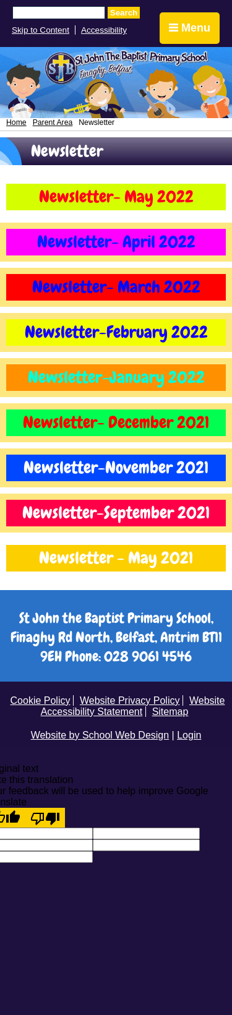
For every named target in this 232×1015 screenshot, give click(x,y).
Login (189, 735)
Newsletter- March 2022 (116, 287)
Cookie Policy (41, 700)
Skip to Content (40, 30)
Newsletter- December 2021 (116, 422)
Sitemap (170, 711)
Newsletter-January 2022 (116, 377)
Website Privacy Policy (130, 700)
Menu (189, 28)
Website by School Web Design (100, 735)
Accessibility (104, 30)
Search (123, 12)
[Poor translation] (45, 818)
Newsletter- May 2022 (116, 196)
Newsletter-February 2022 (116, 332)
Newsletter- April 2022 (116, 241)
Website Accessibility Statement (133, 706)
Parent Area (53, 122)
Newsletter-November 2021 (116, 467)
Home (16, 122)
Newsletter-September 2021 (116, 512)
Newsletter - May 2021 (116, 557)
